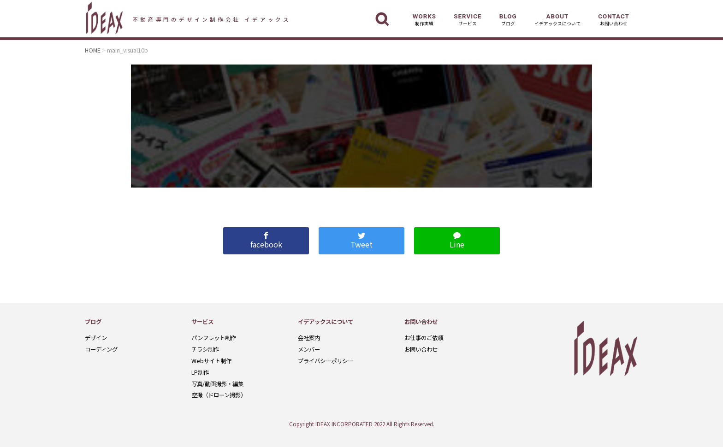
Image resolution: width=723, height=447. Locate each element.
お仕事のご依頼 (423, 338)
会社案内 (309, 338)
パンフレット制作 (213, 338)
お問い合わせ (421, 349)
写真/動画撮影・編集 (217, 384)
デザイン (96, 338)
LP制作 (200, 372)
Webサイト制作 (211, 361)
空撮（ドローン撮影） (218, 395)
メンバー (309, 349)
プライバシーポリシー (325, 361)
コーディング (101, 349)
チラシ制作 (205, 349)
